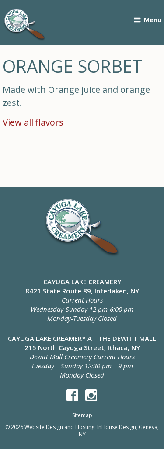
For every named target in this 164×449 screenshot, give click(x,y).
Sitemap (82, 415)
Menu (152, 19)
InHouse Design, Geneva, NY (119, 430)
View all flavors (33, 122)
